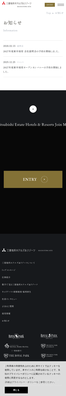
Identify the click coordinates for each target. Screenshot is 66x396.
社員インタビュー (9, 298)
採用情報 (6, 313)
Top (48, 12)
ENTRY (50, 4)
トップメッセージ (9, 270)
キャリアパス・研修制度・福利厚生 (16, 291)
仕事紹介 (6, 277)
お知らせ (59, 12)
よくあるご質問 (8, 306)
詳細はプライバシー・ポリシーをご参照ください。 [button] (30, 382)
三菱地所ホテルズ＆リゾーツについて (18, 262)
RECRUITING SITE (45, 251)
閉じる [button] (16, 390)
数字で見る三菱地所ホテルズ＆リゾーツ (20, 284)
